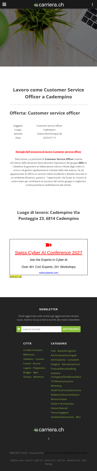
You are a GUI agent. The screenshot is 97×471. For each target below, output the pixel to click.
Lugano (27, 367)
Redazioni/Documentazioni (65, 394)
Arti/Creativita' (58, 359)
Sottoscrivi (71, 329)
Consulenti (73, 359)
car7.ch (61, 460)
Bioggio (27, 372)
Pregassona (39, 367)
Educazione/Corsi (71, 364)
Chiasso (27, 376)
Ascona (36, 363)
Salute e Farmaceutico (62, 403)
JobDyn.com (17, 460)
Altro (78, 416)
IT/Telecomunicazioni (62, 381)
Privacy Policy (36, 452)
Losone (27, 363)
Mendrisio (38, 376)
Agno (35, 372)
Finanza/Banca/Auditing (63, 368)
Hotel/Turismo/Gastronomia (66, 390)
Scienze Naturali (59, 408)
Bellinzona (28, 354)
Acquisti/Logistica (66, 350)
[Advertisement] (49, 38)
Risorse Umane (59, 399)
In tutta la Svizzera (32, 350)
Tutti (53, 350)
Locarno (40, 358)
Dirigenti (55, 364)
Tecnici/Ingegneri (60, 412)
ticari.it (29, 460)
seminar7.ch (73, 460)
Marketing (56, 385)
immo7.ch (49, 460)
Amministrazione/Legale (63, 355)
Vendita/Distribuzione (62, 416)
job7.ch (38, 460)
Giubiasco (28, 358)
